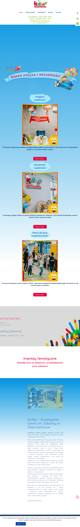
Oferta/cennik (30, 11)
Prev (6, 41)
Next (74, 41)
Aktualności (41, 11)
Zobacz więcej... (40, 159)
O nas (21, 11)
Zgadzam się (21, 524)
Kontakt (58, 11)
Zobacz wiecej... (40, 227)
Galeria (50, 11)
